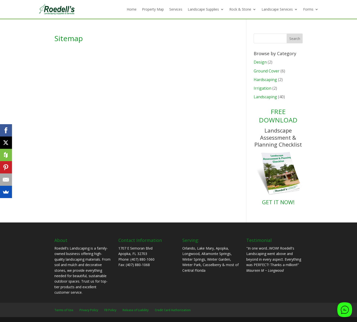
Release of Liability (136, 310)
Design (260, 62)
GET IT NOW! (278, 202)
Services (175, 9)
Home (132, 9)
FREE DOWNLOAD (278, 115)
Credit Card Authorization (173, 310)
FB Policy (110, 310)
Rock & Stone (240, 9)
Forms (308, 9)
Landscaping (265, 97)
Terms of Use (63, 310)
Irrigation (262, 88)
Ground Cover (266, 71)
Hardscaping (265, 79)
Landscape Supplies (203, 9)
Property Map (153, 9)
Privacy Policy (88, 310)
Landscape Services (277, 9)
